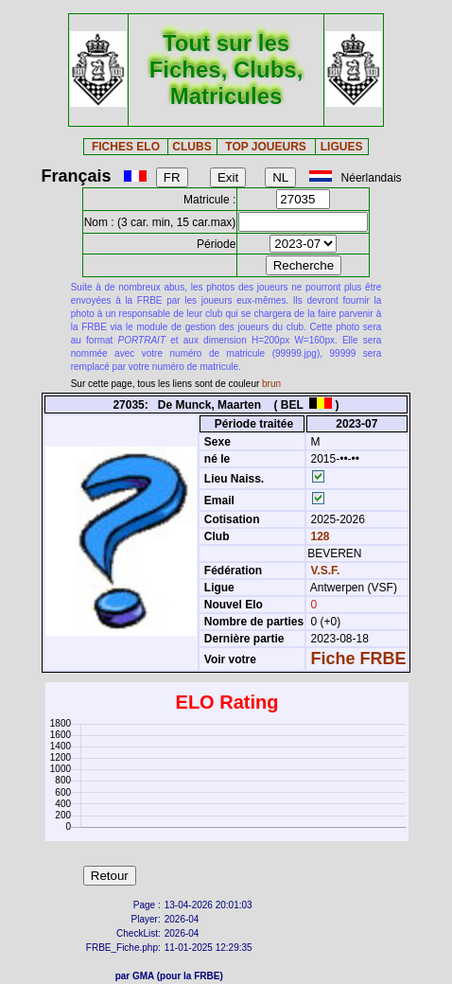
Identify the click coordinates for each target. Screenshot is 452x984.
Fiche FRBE (359, 658)
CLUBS (191, 146)
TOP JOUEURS (265, 146)
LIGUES (342, 146)
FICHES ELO (126, 146)
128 (318, 536)
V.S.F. (325, 570)
